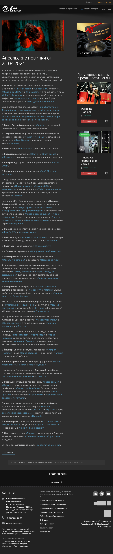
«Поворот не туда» (50, 260)
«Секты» (35, 409)
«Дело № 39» (9, 232)
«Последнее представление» (17, 376)
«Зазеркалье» (9, 210)
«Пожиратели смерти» (31, 210)
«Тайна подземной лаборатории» (42, 436)
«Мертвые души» (27, 232)
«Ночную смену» (42, 246)
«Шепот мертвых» (11, 323)
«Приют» (17, 195)
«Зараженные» (51, 382)
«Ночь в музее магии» (36, 119)
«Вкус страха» (26, 207)
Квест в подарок (89, 8)
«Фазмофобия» (15, 223)
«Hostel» (45, 406)
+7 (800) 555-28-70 (103, 2)
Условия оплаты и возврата (51, 512)
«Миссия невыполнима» (36, 220)
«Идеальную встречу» (14, 260)
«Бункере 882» (41, 186)
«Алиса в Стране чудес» (37, 214)
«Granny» (52, 240)
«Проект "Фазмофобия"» (31, 428)
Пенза (89, 2)
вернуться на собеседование (17, 413)
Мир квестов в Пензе (56, 474)
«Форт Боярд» (21, 140)
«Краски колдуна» (27, 110)
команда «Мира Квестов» (40, 101)
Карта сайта (45, 532)
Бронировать (89, 121)
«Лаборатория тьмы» (47, 320)
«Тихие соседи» (22, 88)
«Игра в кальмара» (50, 110)
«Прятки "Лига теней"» (47, 424)
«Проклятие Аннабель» (14, 364)
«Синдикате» (9, 189)
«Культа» (50, 409)
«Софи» (16, 271)
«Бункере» (39, 308)
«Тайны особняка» (46, 286)
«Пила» (28, 137)
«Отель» (57, 361)
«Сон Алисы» (36, 394)
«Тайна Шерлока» (28, 353)
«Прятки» (35, 154)
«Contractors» (41, 311)
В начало (56, 482)
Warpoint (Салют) (86, 110)
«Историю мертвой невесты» (45, 251)
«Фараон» (13, 143)
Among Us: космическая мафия (89, 161)
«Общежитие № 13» (12, 92)
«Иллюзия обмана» (24, 341)
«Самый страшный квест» (35, 237)
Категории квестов (47, 524)
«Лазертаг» (8, 157)
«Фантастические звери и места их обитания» (26, 116)
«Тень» (49, 207)
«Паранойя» (35, 290)
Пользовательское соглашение (53, 504)
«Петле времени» (23, 186)
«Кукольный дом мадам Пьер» (19, 305)
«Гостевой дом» (50, 421)
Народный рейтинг (68, 9)
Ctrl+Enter (69, 494)
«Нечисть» (27, 271)
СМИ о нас (44, 520)
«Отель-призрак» (11, 424)
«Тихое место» (33, 92)
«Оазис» (40, 125)
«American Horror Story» (26, 98)
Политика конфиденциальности (53, 508)
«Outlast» (40, 207)
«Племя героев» (20, 334)
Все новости (8, 453)
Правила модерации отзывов (52, 500)
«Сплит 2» (40, 376)
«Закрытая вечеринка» (48, 445)
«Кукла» (6, 385)
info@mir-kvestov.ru (14, 524)
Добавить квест (46, 528)
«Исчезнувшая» (37, 364)
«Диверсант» (40, 88)
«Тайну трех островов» (49, 189)
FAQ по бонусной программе (52, 516)
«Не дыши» (40, 137)
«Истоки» (49, 290)
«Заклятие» (25, 148)
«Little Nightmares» (12, 95)
